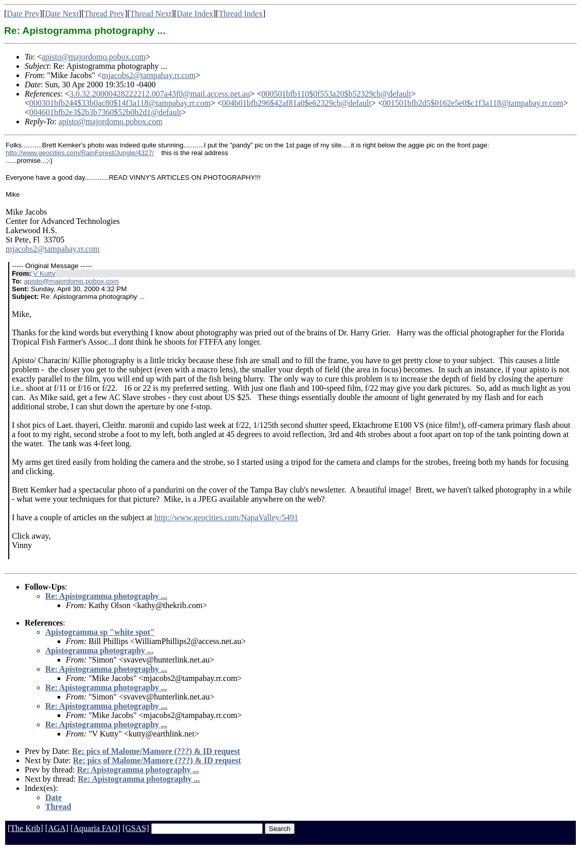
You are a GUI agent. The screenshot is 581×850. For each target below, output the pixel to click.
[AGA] (56, 828)
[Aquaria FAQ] (95, 828)
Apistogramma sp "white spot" (100, 632)
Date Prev (23, 13)
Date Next (62, 13)
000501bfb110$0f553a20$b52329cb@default (336, 93)
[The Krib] (25, 828)
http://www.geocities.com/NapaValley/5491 (226, 517)
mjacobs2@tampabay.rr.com (149, 75)
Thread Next (150, 13)
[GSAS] (135, 828)
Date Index (195, 13)
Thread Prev (104, 13)
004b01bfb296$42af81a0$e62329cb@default (296, 103)
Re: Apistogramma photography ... (106, 596)
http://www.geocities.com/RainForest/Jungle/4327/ (80, 153)
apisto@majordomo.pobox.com (94, 56)
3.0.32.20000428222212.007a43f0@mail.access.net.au (159, 93)
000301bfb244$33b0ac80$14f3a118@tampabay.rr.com (120, 103)
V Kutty (44, 273)
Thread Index (241, 13)
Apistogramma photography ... (99, 650)
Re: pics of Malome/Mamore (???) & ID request (156, 751)
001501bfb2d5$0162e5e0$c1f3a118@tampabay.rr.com (473, 103)
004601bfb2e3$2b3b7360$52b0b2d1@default (105, 112)
